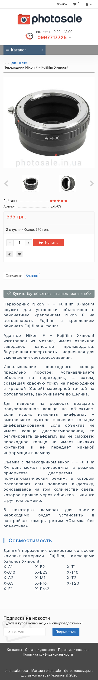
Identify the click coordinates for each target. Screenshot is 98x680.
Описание (14, 275)
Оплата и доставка (40, 650)
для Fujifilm (19, 63)
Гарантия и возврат (73, 650)
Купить (48, 242)
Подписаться (66, 632)
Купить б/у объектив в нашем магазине (49, 293)
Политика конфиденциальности (48, 654)
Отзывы (33, 275)
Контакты (14, 650)
